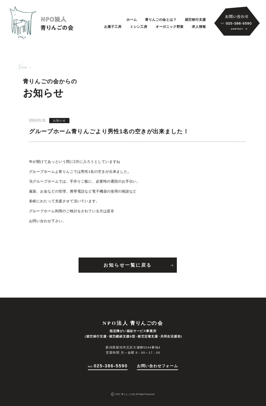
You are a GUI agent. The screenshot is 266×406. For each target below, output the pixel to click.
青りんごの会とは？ (160, 19)
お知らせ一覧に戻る (127, 265)
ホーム (131, 19)
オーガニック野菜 (169, 26)
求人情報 (199, 26)
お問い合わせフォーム (157, 366)
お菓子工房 (113, 26)
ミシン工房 (138, 26)
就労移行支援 (195, 19)
